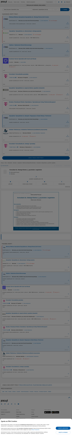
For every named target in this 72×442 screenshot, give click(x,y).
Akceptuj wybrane (63, 432)
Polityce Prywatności (35, 429)
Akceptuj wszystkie (63, 428)
